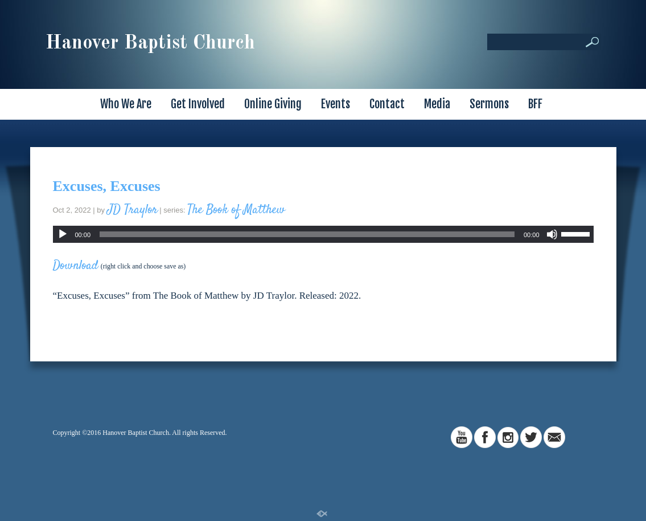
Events (335, 104)
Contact (387, 104)
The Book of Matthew (236, 210)
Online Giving (273, 104)
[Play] (62, 234)
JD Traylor (132, 210)
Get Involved (198, 104)
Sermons (489, 104)
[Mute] (552, 234)
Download (75, 266)
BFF (535, 104)
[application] (323, 234)
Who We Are (125, 104)
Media (437, 104)
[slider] (307, 234)
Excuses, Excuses (107, 186)
